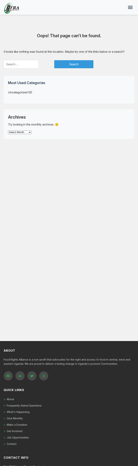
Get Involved (13, 431)
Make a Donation (15, 425)
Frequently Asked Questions (23, 405)
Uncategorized (17, 92)
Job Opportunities (16, 437)
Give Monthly (13, 418)
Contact (10, 444)
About (9, 399)
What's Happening (16, 412)
